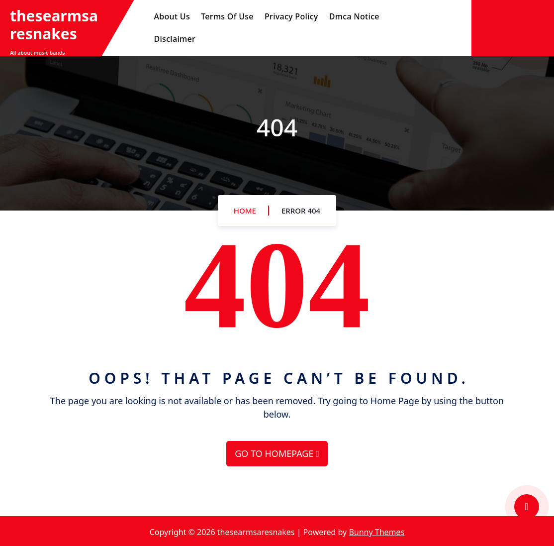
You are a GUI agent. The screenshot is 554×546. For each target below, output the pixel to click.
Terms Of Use (227, 16)
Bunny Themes (376, 532)
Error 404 (300, 211)
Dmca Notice (354, 16)
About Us (172, 16)
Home (245, 211)
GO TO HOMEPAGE (277, 453)
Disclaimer (175, 38)
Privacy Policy (291, 16)
